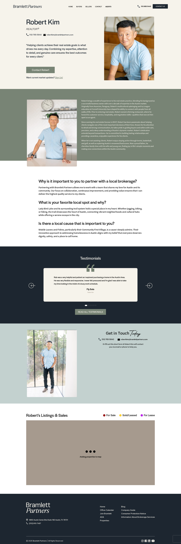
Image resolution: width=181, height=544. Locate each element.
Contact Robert (40, 70)
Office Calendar (107, 510)
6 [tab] (95, 305)
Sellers (88, 6)
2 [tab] (88, 305)
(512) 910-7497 (33, 523)
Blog (123, 506)
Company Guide (128, 510)
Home (70, 6)
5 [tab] (94, 305)
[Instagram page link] (142, 541)
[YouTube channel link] (153, 541)
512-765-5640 (35, 34)
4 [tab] (92, 305)
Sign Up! (59, 77)
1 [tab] (86, 305)
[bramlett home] (27, 6)
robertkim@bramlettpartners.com (60, 34)
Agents (108, 6)
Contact (98, 6)
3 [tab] (90, 305)
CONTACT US (160, 6)
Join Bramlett (106, 513)
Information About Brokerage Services (138, 517)
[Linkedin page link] (149, 541)
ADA (102, 517)
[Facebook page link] (146, 541)
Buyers (79, 6)
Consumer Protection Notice (133, 513)
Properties (104, 520)
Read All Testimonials (90, 311)
